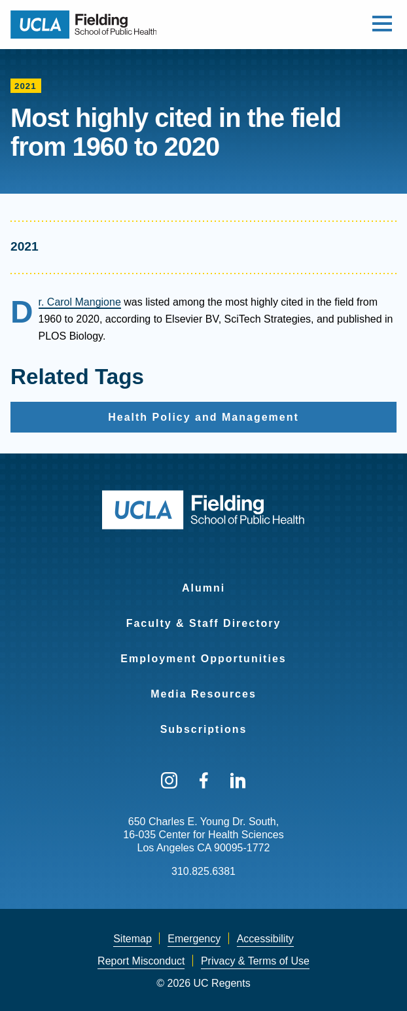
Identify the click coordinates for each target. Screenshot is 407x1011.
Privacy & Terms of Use (255, 961)
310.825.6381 (203, 871)
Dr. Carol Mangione (80, 302)
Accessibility (265, 938)
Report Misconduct (141, 961)
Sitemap (132, 938)
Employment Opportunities (203, 658)
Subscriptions (203, 729)
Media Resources (203, 694)
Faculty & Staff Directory (203, 623)
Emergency (194, 938)
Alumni (203, 588)
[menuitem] (203, 579)
